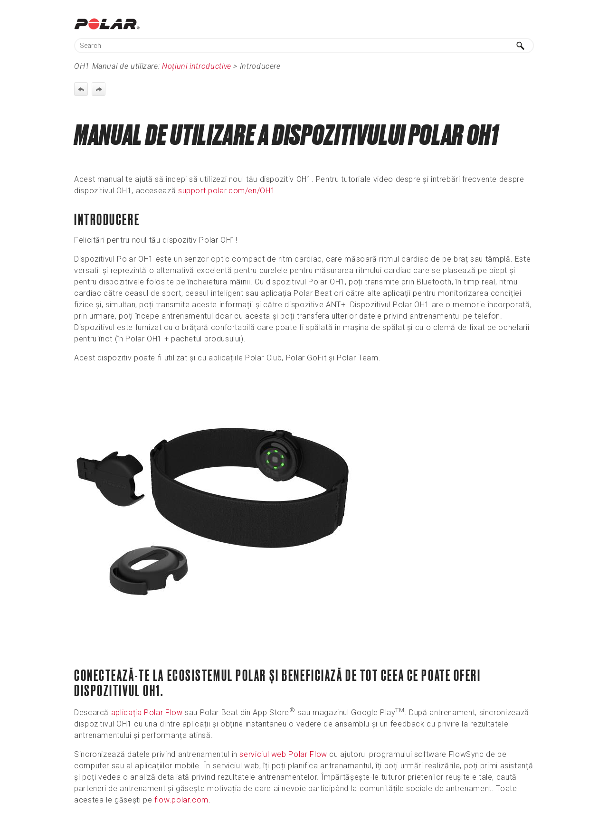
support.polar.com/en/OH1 (226, 190)
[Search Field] (304, 45)
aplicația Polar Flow (147, 712)
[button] (520, 45)
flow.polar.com (181, 799)
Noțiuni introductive (196, 66)
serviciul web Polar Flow (283, 754)
